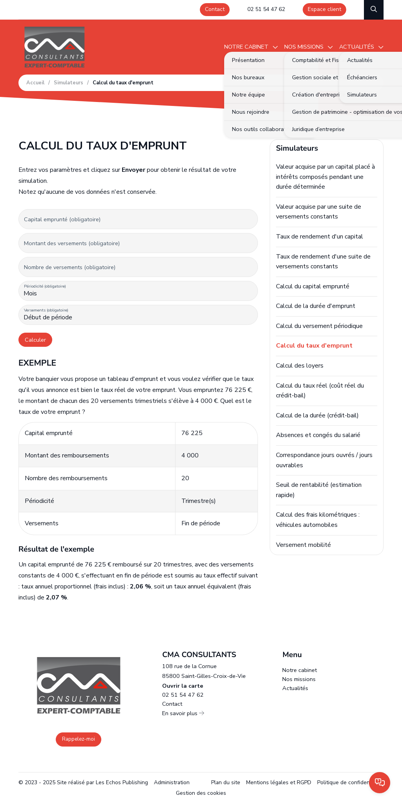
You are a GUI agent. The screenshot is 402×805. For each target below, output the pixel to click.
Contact (215, 9)
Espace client (324, 9)
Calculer (35, 340)
